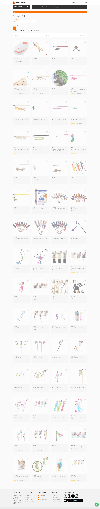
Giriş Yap (73, 2)
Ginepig (56, 7)
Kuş (43, 7)
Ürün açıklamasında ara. (19, 25)
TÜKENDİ (26, 67)
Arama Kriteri (16, 19)
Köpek (35, 7)
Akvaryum (49, 7)
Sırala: (16, 35)
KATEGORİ (21, 7)
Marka (47, 35)
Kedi (39, 7)
